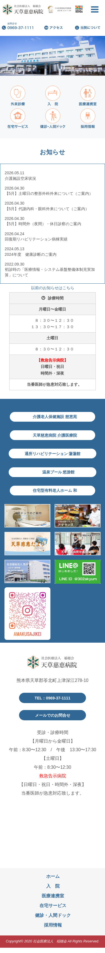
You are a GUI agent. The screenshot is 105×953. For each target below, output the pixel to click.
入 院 (53, 891)
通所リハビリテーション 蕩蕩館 (52, 456)
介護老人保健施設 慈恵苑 (55, 417)
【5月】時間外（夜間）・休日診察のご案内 (43, 224)
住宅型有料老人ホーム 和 (55, 495)
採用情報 (53, 930)
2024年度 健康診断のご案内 (31, 254)
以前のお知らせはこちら (52, 288)
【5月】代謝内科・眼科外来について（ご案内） (47, 209)
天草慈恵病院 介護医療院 (55, 436)
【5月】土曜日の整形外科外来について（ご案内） (49, 193)
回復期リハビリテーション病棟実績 (36, 239)
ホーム (53, 881)
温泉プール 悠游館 (59, 475)
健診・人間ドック (53, 920)
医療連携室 (53, 901)
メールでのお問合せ (52, 720)
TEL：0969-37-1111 (52, 703)
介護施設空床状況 (23, 178)
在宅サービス (52, 911)
